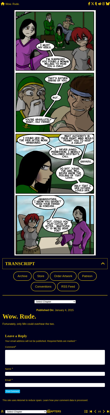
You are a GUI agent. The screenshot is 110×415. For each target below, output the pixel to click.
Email (8, 380)
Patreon (87, 276)
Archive (22, 276)
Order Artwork (63, 276)
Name (8, 369)
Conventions (43, 286)
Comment (10, 347)
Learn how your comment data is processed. (65, 400)
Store (40, 276)
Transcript (20, 263)
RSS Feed (68, 286)
